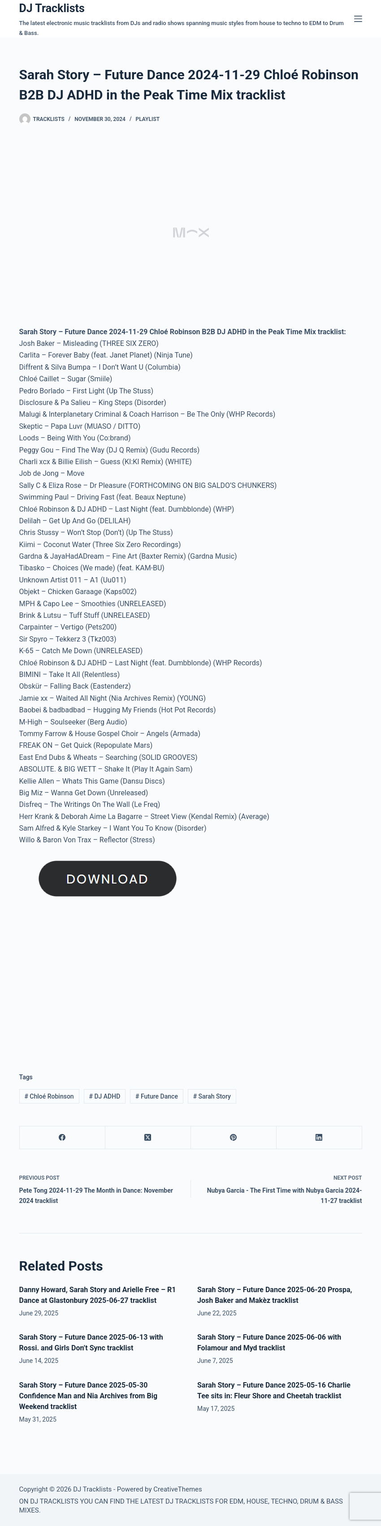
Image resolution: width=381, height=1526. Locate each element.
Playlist (148, 119)
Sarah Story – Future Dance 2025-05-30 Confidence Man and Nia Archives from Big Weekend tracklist (88, 1396)
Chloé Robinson (49, 1096)
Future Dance (156, 1096)
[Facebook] (62, 1137)
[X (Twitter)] (148, 1137)
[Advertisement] (94, 984)
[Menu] (358, 19)
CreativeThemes (177, 1489)
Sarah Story (212, 1096)
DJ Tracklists (52, 8)
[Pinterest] (234, 1137)
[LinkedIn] (319, 1137)
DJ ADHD (104, 1096)
